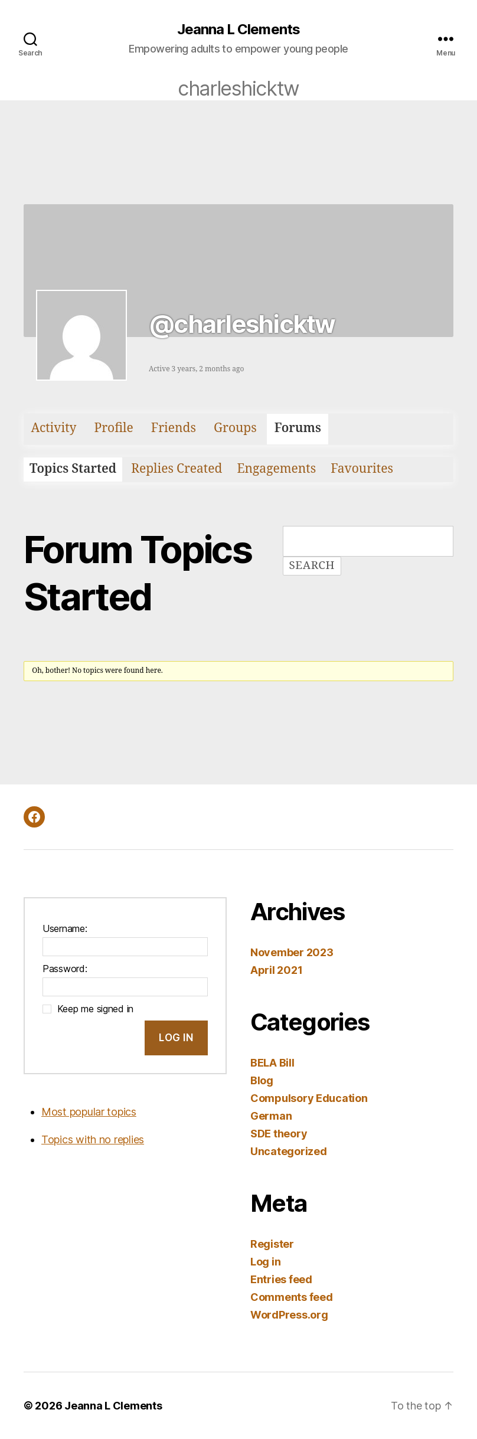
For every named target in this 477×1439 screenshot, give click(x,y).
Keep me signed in (95, 1009)
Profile (113, 428)
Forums (298, 428)
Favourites (362, 469)
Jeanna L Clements (238, 29)
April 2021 (276, 970)
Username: (65, 928)
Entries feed (281, 1279)
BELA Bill (272, 1063)
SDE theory (278, 1133)
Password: (65, 968)
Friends (173, 428)
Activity (54, 428)
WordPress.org (289, 1315)
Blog (261, 1080)
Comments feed (291, 1297)
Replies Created (176, 469)
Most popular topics (88, 1112)
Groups (235, 428)
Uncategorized (288, 1151)
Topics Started (73, 469)
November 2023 (292, 952)
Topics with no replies (92, 1139)
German (271, 1116)
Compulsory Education (309, 1098)
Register (272, 1244)
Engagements (276, 469)
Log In (176, 1038)
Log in (265, 1261)
